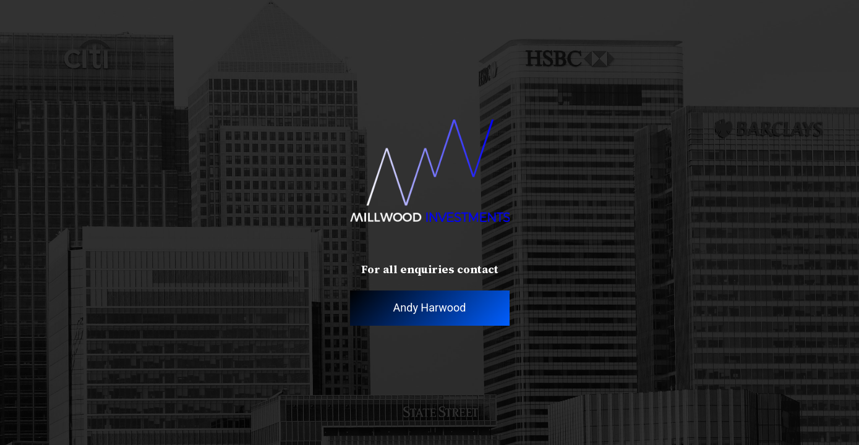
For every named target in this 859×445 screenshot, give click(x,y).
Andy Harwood (429, 307)
